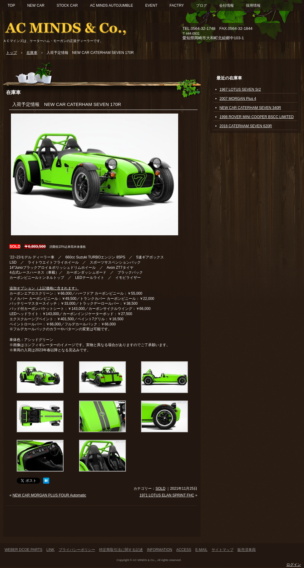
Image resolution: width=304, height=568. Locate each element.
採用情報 (253, 5)
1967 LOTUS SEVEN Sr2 (240, 89)
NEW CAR (35, 5)
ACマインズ (73, 26)
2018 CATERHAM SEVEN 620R (245, 126)
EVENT (151, 5)
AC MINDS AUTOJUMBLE (111, 5)
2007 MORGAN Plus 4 (237, 98)
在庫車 (13, 92)
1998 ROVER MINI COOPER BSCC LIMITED (256, 117)
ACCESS (183, 550)
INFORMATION (159, 550)
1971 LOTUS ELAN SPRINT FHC (167, 495)
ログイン (293, 565)
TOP (11, 5)
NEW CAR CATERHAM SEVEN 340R (250, 108)
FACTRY (177, 5)
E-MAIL (201, 550)
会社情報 (226, 5)
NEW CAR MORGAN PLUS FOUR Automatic (49, 495)
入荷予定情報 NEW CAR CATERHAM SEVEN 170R (66, 104)
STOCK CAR (67, 5)
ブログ (201, 5)
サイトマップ (222, 550)
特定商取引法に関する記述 (121, 550)
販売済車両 (246, 550)
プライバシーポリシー (77, 550)
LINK (51, 550)
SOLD (160, 488)
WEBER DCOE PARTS (23, 550)
